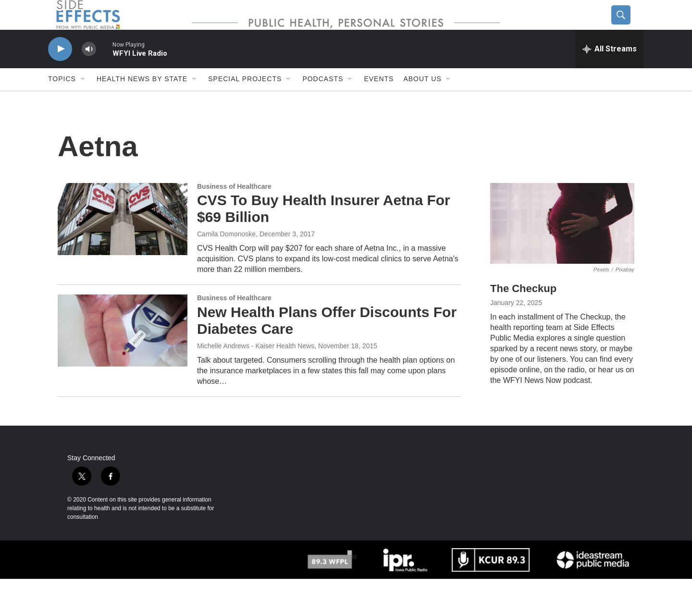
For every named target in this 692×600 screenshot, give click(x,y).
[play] (60, 69)
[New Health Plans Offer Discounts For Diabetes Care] (122, 351)
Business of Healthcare (234, 207)
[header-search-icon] (628, 25)
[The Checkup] (562, 244)
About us (422, 100)
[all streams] (609, 69)
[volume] (89, 70)
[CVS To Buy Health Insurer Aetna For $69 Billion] (122, 240)
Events (379, 100)
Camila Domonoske (226, 254)
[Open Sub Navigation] (83, 100)
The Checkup (523, 310)
